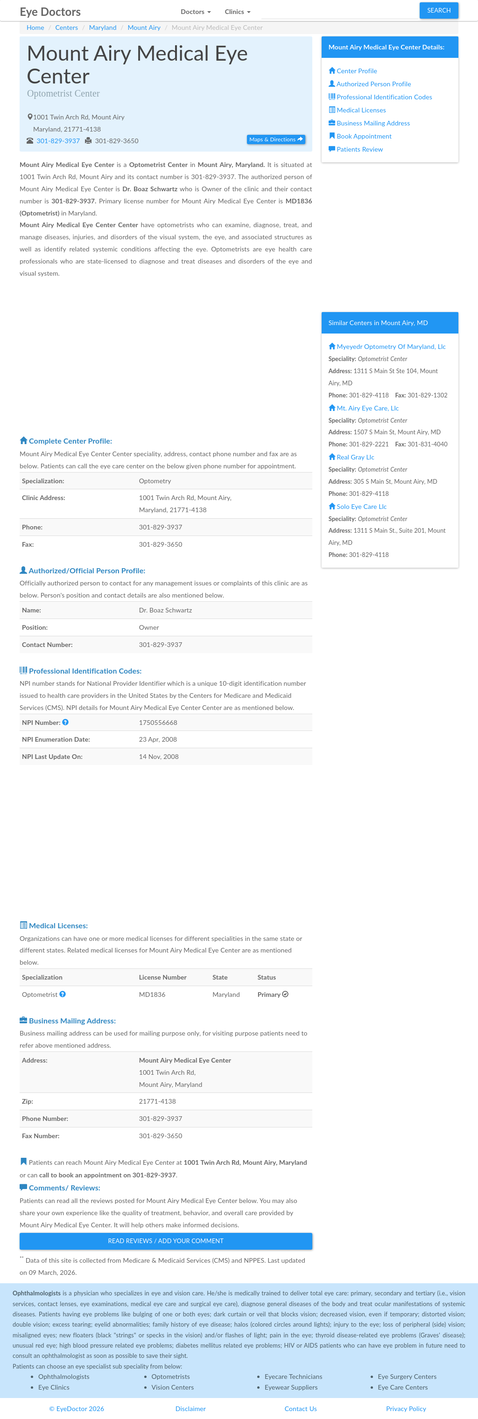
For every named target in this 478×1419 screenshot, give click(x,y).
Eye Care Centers (403, 1387)
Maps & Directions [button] (275, 139)
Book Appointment (360, 136)
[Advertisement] (166, 357)
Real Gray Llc (351, 457)
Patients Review (356, 149)
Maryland (103, 27)
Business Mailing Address (369, 123)
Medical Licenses (357, 110)
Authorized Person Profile (370, 84)
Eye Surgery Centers (407, 1376)
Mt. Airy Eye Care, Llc (364, 408)
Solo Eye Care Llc (358, 506)
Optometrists (171, 1376)
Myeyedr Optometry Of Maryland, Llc (387, 346)
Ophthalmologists (64, 1376)
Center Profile (353, 71)
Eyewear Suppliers (291, 1387)
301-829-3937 (57, 141)
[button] (196, 9)
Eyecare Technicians (294, 1376)
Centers (67, 27)
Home (35, 27)
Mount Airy (144, 27)
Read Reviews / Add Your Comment (166, 1241)
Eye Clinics (54, 1387)
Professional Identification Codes (380, 97)
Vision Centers (173, 1387)
